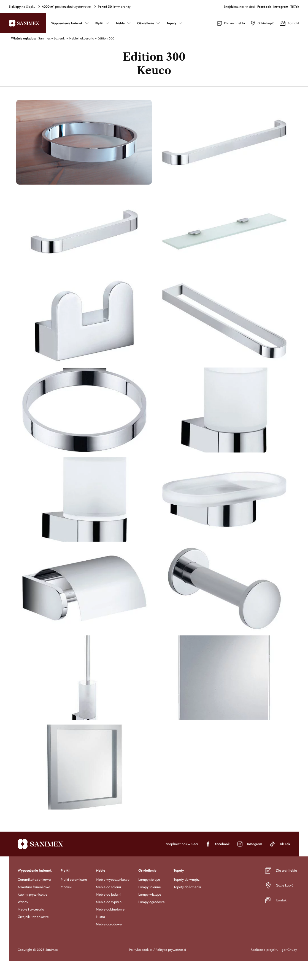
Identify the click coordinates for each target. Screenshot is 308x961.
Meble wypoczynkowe (112, 879)
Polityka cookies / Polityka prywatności (157, 949)
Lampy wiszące (149, 894)
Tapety (179, 870)
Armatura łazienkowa (34, 887)
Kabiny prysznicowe (32, 894)
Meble (100, 870)
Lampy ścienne (149, 887)
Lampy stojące (149, 879)
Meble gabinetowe (110, 909)
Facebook (264, 6)
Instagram (280, 6)
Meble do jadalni (108, 894)
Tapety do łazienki (187, 887)
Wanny (23, 901)
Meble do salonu (108, 887)
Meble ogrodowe (109, 924)
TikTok (294, 6)
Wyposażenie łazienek (35, 870)
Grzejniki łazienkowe (33, 916)
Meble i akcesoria (31, 909)
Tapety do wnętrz (186, 879)
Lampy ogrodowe (151, 901)
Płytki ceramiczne (74, 879)
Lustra (100, 916)
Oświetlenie (147, 870)
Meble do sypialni (109, 901)
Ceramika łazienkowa (34, 879)
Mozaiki (66, 887)
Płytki (65, 870)
